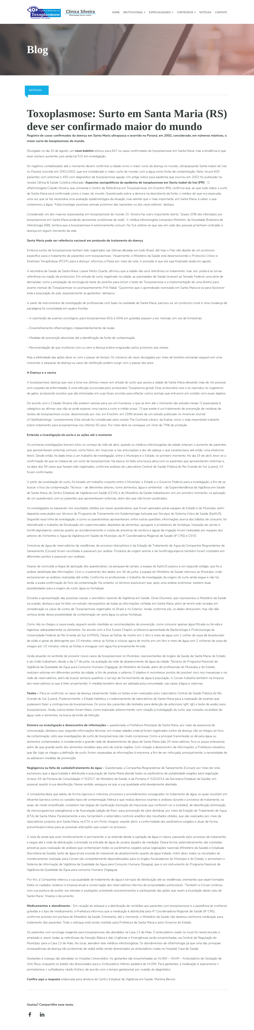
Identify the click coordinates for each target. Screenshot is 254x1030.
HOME (116, 12)
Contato (221, 12)
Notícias (205, 12)
